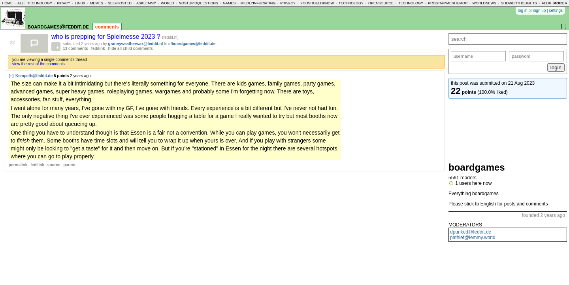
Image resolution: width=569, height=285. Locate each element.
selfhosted (120, 3)
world (167, 3)
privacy (288, 3)
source (53, 165)
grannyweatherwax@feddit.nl (135, 44)
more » (560, 3)
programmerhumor (448, 3)
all (20, 3)
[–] (11, 76)
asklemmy (146, 3)
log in (523, 10)
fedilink (98, 48)
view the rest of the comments (38, 64)
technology (39, 3)
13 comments (75, 48)
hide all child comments (130, 48)
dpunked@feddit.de (470, 232)
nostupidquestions (198, 3)
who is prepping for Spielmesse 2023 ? (106, 36)
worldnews (485, 3)
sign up (539, 10)
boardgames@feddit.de (58, 26)
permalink (18, 165)
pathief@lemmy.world (473, 237)
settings (556, 10)
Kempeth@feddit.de (34, 76)
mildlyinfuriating (258, 3)
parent (69, 165)
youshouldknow (317, 3)
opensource (381, 3)
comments (107, 27)
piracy (63, 3)
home (7, 3)
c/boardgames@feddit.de (191, 44)
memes (96, 3)
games (229, 3)
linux (80, 3)
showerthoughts (519, 3)
